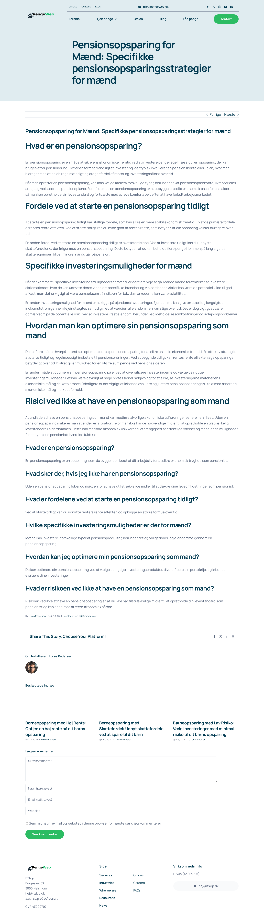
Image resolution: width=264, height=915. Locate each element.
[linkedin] (231, 7)
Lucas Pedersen (37, 616)
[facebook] (207, 7)
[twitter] (213, 7)
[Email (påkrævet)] (121, 799)
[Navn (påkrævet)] (121, 788)
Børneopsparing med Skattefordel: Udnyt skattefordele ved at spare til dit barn (131, 728)
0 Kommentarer (88, 616)
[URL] (121, 810)
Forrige (215, 114)
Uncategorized (70, 616)
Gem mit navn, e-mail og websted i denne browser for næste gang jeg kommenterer (95, 823)
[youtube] (225, 7)
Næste (229, 114)
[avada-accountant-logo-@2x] (39, 10)
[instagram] (219, 7)
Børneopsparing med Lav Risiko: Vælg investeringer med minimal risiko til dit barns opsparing (203, 728)
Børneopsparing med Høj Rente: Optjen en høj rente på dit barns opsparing (55, 728)
